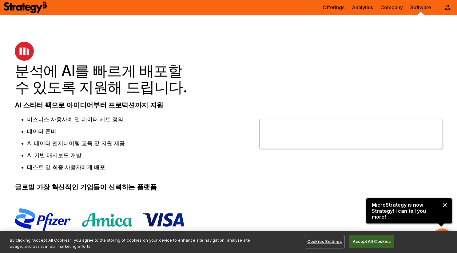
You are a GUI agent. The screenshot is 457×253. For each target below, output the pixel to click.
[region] (228, 242)
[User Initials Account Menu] (447, 7)
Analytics (362, 7)
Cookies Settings (324, 241)
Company (391, 7)
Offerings (333, 7)
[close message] (445, 205)
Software (420, 7)
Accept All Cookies (372, 241)
